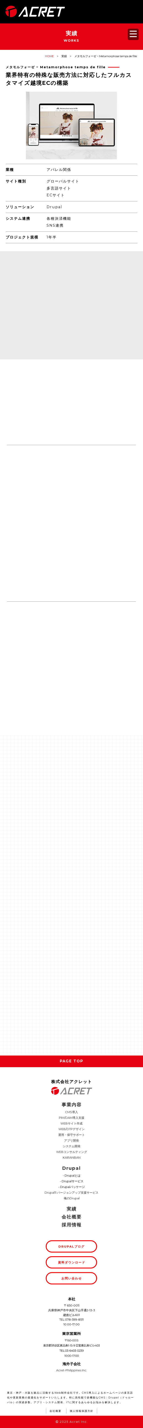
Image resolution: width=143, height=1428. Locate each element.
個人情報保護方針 (81, 1411)
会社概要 (72, 1217)
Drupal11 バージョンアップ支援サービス (71, 1192)
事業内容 (72, 1104)
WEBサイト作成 (71, 1123)
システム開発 (71, 1146)
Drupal (71, 1168)
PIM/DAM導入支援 (71, 1117)
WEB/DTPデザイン (71, 1129)
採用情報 (72, 1225)
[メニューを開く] (133, 34)
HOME (49, 56)
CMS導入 (71, 1112)
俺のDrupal (72, 1198)
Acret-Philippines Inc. (71, 1370)
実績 (72, 1209)
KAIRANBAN (71, 1157)
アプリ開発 (71, 1140)
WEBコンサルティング (71, 1152)
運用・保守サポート (71, 1135)
